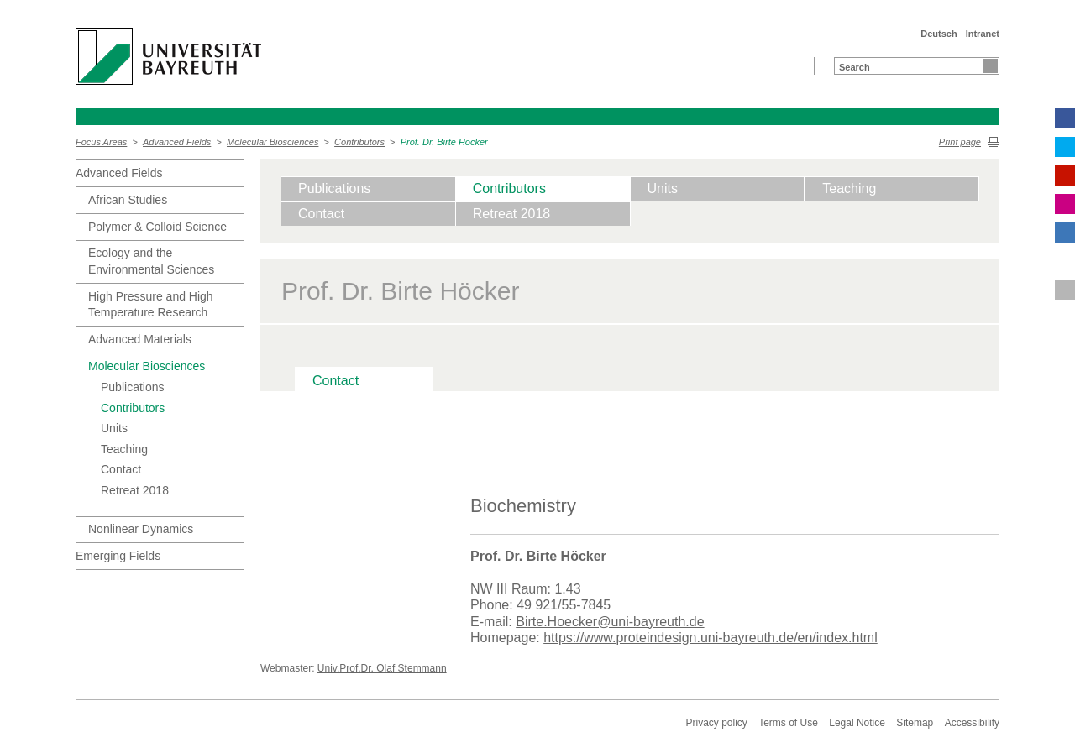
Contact (121, 469)
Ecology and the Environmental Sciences (151, 261)
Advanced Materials (139, 339)
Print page (960, 142)
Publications (133, 387)
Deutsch (938, 34)
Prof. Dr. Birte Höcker (444, 142)
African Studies (127, 200)
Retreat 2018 (135, 490)
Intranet (982, 34)
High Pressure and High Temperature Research (150, 305)
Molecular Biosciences (272, 142)
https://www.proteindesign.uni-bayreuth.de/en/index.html (710, 637)
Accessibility (972, 723)
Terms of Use (788, 723)
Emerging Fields (118, 555)
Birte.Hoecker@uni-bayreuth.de (610, 621)
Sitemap (914, 723)
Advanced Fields (177, 142)
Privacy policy (716, 723)
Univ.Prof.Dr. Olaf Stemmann (382, 668)
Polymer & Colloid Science (157, 226)
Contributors (359, 142)
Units (114, 428)
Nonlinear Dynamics (140, 529)
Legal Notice (857, 723)
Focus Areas (101, 142)
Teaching (124, 449)
